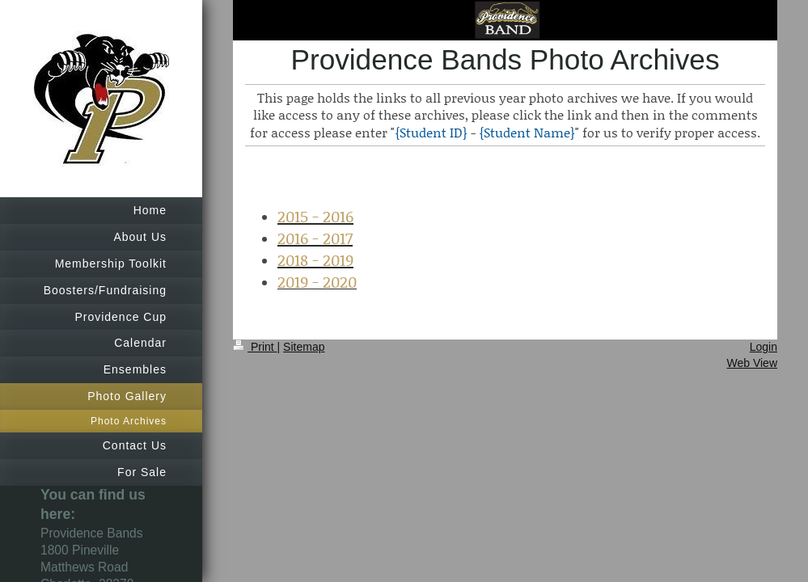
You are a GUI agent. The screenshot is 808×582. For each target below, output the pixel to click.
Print (255, 346)
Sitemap (303, 346)
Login (763, 346)
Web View (751, 362)
